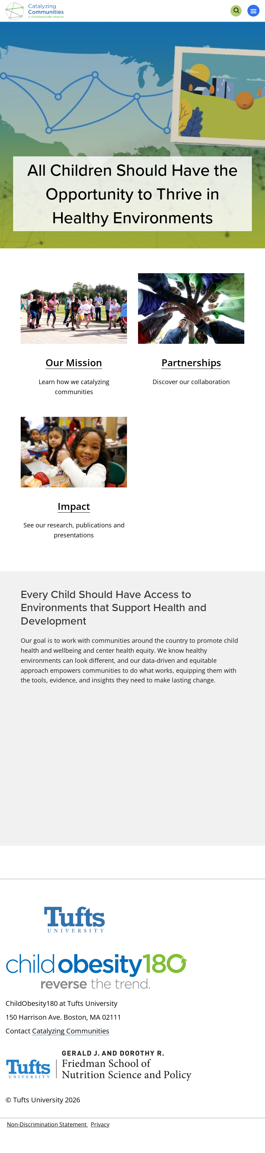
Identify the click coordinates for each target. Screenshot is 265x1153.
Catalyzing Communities (70, 1031)
